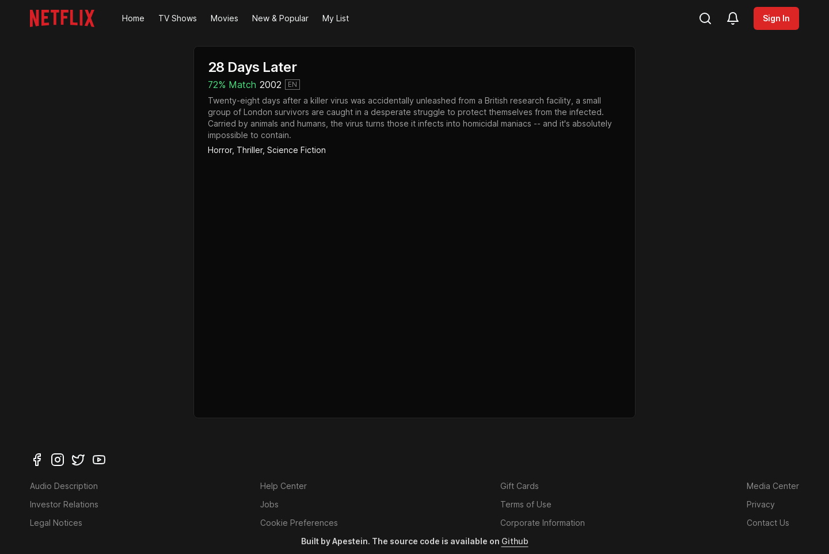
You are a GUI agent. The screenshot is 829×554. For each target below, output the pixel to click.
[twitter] (78, 460)
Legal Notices (56, 523)
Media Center (773, 486)
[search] (705, 18)
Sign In (776, 18)
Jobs (269, 504)
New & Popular (280, 18)
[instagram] (57, 460)
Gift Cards (519, 486)
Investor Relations (64, 504)
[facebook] (37, 460)
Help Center (283, 486)
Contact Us (768, 523)
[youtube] (99, 460)
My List (335, 18)
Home (133, 18)
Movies (224, 18)
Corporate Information (542, 523)
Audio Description (64, 486)
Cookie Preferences (299, 523)
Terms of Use (526, 504)
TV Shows (177, 18)
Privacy (761, 504)
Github (514, 541)
